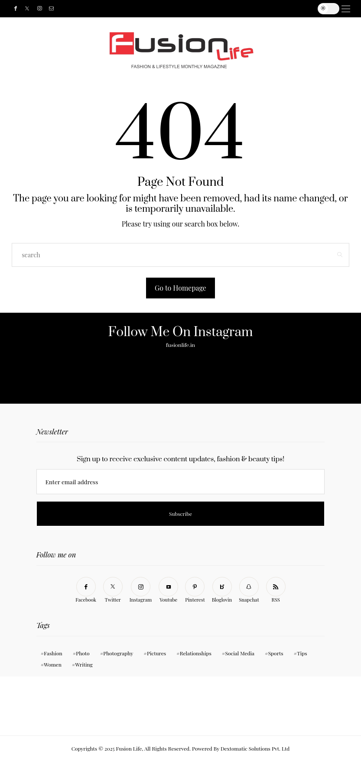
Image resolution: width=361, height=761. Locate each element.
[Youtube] (168, 590)
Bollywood (196, 8)
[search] (211, 8)
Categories (159, 8)
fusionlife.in (180, 345)
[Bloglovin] (222, 590)
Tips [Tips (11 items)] (302, 653)
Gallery (172, 8)
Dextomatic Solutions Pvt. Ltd (255, 748)
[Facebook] (15, 9)
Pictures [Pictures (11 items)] (156, 653)
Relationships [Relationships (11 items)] (195, 653)
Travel (185, 8)
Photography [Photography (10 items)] (118, 653)
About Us (165, 8)
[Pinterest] (195, 590)
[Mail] (51, 9)
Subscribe (204, 8)
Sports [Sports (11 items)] (275, 653)
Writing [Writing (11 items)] (84, 664)
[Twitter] (27, 9)
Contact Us (178, 8)
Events (191, 8)
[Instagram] (39, 9)
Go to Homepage (180, 287)
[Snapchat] (249, 590)
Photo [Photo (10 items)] (82, 653)
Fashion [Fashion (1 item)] (53, 653)
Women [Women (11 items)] (53, 664)
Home (150, 8)
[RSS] (276, 590)
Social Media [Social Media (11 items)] (239, 653)
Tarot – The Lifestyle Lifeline (200, 8)
